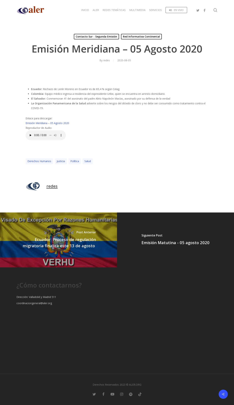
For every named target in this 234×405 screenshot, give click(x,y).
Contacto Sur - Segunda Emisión (96, 36)
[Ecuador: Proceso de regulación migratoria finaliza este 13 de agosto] (58, 239)
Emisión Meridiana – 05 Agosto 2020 (47, 123)
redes (106, 60)
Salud (87, 161)
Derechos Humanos (39, 161)
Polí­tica (74, 161)
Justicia (61, 161)
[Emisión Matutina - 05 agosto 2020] (175, 239)
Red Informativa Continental (141, 36)
